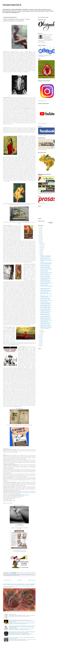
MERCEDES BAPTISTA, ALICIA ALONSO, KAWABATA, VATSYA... (45, 258)
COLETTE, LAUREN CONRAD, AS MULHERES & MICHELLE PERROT (46, 263)
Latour (30, 574)
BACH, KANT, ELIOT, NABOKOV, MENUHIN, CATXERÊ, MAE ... (45, 277)
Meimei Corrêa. (17, 575)
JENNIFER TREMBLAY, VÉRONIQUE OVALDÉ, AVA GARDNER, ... (46, 328)
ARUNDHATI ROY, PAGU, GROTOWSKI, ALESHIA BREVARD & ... (46, 286)
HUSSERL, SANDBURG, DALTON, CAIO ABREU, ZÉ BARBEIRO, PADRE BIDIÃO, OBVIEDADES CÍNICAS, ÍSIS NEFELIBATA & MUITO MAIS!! (22, 632)
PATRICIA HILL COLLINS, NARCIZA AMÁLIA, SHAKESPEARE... (45, 274)
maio (41, 253)
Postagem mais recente (7, 580)
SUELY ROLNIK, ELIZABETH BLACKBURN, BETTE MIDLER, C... (46, 317)
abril (41, 254)
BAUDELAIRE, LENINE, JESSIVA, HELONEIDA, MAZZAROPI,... (45, 310)
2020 (40, 235)
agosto (41, 249)
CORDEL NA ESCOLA (12, 614)
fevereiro (41, 331)
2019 (40, 236)
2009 (40, 341)
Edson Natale (18, 574)
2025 (40, 228)
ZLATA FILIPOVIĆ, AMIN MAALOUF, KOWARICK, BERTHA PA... (45, 312)
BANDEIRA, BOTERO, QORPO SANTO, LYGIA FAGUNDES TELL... (46, 283)
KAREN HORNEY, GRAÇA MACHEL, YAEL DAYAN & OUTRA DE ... (46, 323)
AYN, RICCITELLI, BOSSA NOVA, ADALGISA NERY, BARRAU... (45, 265)
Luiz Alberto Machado (48, 34)
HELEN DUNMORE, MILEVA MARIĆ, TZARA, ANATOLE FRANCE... (46, 291)
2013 (40, 336)
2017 (40, 239)
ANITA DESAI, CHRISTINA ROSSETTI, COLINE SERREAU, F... (46, 301)
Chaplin (8, 574)
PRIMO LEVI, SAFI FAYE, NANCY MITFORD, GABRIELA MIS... (45, 314)
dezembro (41, 243)
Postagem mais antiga (31, 580)
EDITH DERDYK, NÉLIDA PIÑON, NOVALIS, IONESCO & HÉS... (45, 281)
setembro (41, 247)
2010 (40, 340)
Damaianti (14, 574)
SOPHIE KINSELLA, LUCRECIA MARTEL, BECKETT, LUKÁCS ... (45, 298)
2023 (40, 231)
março (41, 330)
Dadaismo (11, 574)
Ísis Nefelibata (27, 574)
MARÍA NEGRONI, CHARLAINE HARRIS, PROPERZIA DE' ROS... (45, 319)
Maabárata (7, 575)
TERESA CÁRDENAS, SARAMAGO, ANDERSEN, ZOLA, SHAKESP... (45, 326)
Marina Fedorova (12, 575)
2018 (40, 238)
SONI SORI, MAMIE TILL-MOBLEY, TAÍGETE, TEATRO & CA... (45, 289)
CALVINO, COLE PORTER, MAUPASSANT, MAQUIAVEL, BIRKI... (46, 272)
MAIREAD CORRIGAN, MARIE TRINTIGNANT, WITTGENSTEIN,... (46, 267)
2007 (40, 344)
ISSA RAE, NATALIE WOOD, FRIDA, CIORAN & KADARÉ (46, 270)
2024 (40, 229)
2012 (40, 337)
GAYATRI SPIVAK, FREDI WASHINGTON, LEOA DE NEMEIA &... (46, 293)
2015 (40, 242)
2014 (40, 334)
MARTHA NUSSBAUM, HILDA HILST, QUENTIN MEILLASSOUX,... (46, 279)
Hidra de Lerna (23, 574)
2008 (40, 343)
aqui (25, 71)
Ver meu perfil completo (41, 42)
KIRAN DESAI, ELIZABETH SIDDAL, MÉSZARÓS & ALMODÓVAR (46, 303)
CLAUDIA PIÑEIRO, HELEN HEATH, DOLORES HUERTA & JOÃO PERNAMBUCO (19, 584)
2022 (40, 232)
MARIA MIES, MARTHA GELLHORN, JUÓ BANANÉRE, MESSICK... (46, 305)
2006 (40, 345)
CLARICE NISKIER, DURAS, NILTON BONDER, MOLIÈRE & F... (46, 321)
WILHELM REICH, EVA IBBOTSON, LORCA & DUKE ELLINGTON (45, 256)
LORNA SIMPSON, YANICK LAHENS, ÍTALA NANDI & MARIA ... (46, 296)
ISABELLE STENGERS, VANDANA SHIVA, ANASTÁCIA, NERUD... (45, 307)
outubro (41, 246)
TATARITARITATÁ (11, 5)
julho (41, 250)
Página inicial (19, 580)
